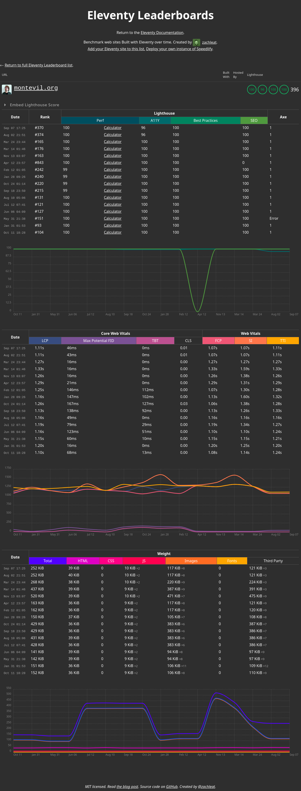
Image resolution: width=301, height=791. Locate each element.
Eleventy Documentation (162, 32)
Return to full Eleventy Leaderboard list (38, 65)
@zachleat (206, 786)
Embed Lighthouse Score (34, 104)
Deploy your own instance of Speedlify (179, 48)
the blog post (127, 786)
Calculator (112, 127)
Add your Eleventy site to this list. (116, 48)
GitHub (172, 786)
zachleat (204, 42)
